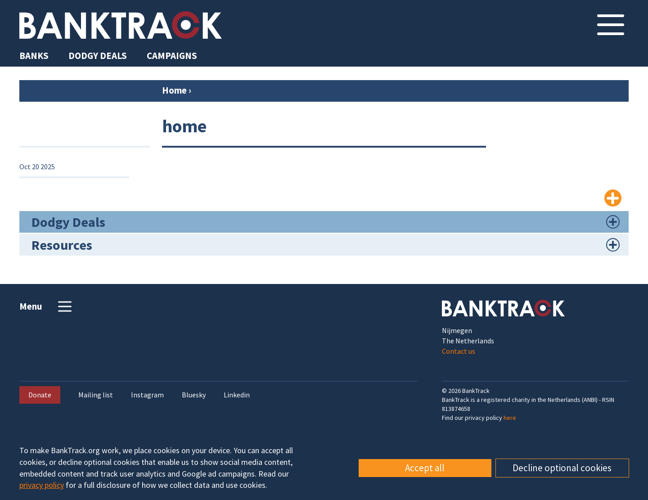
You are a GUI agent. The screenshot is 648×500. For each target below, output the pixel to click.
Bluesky (194, 395)
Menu (46, 306)
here (510, 418)
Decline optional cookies (562, 468)
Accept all (425, 468)
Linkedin (237, 395)
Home (174, 90)
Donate (39, 394)
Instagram (147, 395)
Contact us (458, 351)
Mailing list (95, 395)
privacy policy (41, 485)
